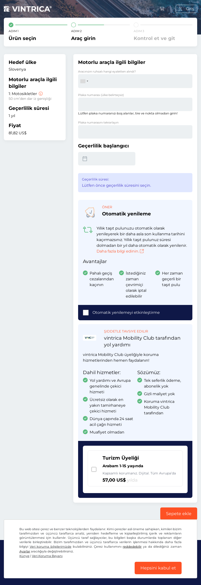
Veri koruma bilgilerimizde (50, 546)
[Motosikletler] (40, 93)
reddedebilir (132, 546)
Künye (24, 556)
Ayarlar (24, 551)
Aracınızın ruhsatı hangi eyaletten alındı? (107, 71)
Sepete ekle (178, 513)
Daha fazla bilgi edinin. (120, 251)
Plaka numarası (101, 95)
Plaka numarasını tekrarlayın (98, 122)
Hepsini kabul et (158, 568)
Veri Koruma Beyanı (47, 556)
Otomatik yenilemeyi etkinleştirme (126, 312)
